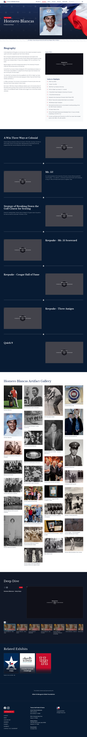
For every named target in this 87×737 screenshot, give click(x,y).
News (49, 1)
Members (38, 1)
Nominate (6, 726)
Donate (54, 1)
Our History (7, 720)
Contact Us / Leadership (10, 728)
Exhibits (44, 1)
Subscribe (64, 1)
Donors (59, 1)
